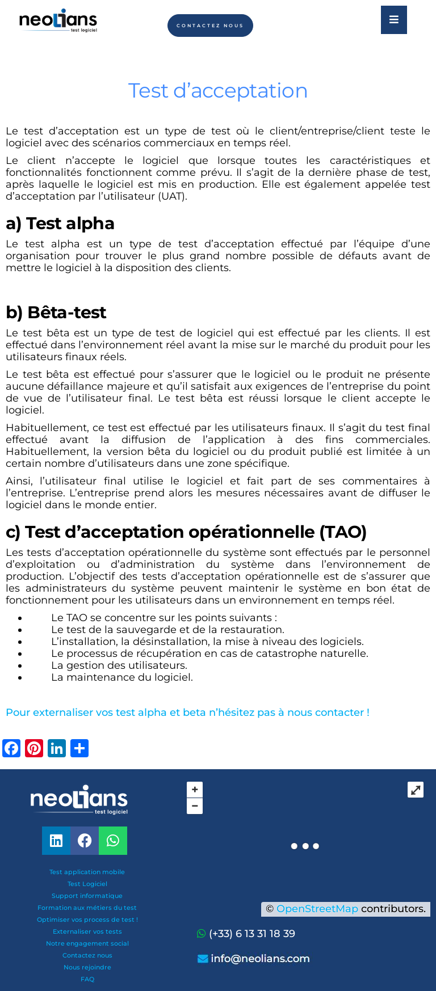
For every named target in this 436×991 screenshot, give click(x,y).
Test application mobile (87, 872)
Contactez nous (87, 955)
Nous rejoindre (87, 967)
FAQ (87, 979)
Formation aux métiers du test (87, 908)
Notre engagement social (87, 943)
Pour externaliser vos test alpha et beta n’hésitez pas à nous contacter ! (189, 712)
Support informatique (87, 896)
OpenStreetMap (317, 909)
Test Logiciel (87, 884)
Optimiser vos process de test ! (87, 919)
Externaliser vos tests (87, 931)
